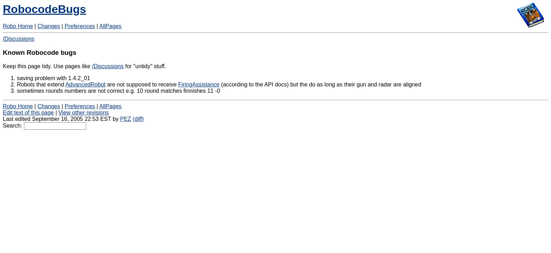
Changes (48, 26)
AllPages (110, 26)
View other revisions (83, 113)
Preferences (80, 26)
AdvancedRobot (85, 84)
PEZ (125, 119)
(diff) (138, 119)
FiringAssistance (198, 84)
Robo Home (18, 26)
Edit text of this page (28, 113)
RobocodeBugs (44, 9)
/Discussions (19, 39)
